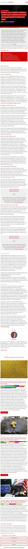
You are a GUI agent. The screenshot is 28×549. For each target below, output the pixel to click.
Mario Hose (14, 44)
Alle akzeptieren (14, 537)
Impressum (6, 547)
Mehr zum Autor (4, 350)
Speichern (14, 541)
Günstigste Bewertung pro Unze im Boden (11, 59)
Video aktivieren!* (14, 190)
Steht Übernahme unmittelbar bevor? (10, 58)
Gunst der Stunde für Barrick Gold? (10, 57)
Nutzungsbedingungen (5, 326)
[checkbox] (1, 535)
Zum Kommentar (4, 412)
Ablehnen (14, 544)
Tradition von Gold (6, 53)
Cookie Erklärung (20, 547)
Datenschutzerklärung (13, 547)
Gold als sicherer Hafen (7, 54)
